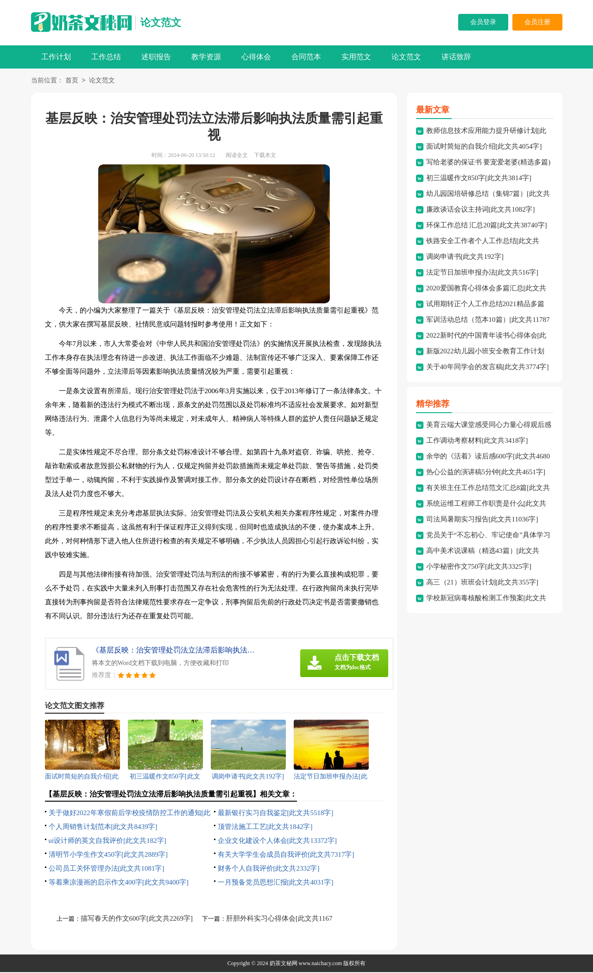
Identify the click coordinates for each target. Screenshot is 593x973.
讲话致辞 (456, 57)
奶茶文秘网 (283, 964)
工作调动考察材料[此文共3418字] (477, 441)
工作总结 (106, 57)
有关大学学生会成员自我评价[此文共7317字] (286, 855)
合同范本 (306, 57)
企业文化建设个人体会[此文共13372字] (277, 841)
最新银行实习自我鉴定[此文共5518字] (276, 813)
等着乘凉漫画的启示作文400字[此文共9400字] (119, 883)
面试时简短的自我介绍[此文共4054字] (484, 147)
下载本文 (265, 156)
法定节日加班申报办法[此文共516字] (482, 273)
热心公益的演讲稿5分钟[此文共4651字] (486, 473)
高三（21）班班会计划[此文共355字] (482, 583)
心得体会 (256, 57)
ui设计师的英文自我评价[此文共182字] (107, 841)
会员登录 (483, 22)
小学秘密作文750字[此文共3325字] (479, 567)
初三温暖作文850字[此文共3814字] (479, 178)
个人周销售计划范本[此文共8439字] (103, 827)
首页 (71, 81)
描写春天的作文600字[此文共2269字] (137, 919)
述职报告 (156, 57)
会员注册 (537, 22)
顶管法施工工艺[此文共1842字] (265, 827)
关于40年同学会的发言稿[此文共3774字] (487, 367)
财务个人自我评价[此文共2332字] (269, 869)
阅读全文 (237, 156)
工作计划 (56, 57)
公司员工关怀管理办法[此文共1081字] (106, 869)
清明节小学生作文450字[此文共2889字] (108, 855)
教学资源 (206, 57)
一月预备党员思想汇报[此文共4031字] (276, 883)
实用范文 (356, 57)
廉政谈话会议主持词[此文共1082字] (480, 210)
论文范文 (160, 22)
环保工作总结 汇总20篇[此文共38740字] (486, 226)
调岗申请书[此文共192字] (465, 257)
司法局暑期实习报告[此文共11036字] (482, 520)
